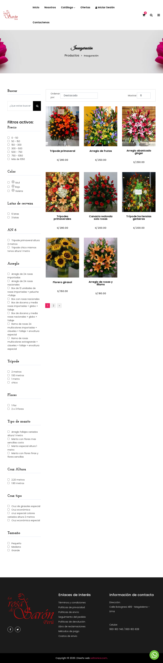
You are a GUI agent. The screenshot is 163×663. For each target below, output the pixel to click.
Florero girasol (62, 282)
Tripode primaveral (62, 151)
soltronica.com (98, 658)
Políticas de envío (68, 612)
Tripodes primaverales (62, 217)
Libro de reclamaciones (71, 626)
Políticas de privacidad (71, 607)
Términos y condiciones (72, 602)
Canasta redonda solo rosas (100, 217)
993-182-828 (132, 629)
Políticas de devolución (71, 622)
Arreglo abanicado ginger (139, 152)
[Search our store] (20, 106)
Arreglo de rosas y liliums (101, 283)
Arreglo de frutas (100, 151)
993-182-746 (116, 629)
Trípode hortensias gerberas (138, 217)
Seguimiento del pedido (72, 617)
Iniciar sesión (105, 7)
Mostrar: (132, 95)
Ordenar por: (55, 95)
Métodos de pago (68, 631)
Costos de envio (67, 636)
